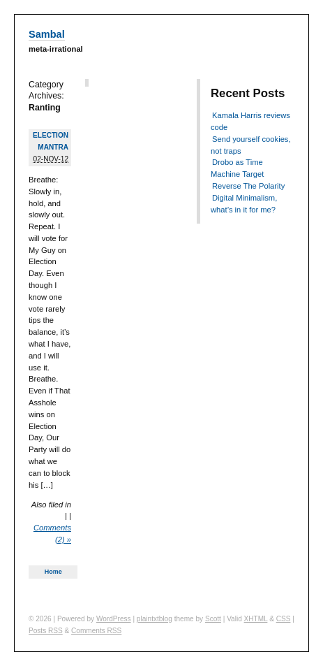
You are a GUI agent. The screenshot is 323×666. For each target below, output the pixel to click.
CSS (283, 619)
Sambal (47, 34)
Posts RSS (46, 631)
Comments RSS (96, 631)
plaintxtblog (154, 619)
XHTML (256, 619)
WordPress (113, 619)
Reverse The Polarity (248, 186)
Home (53, 571)
